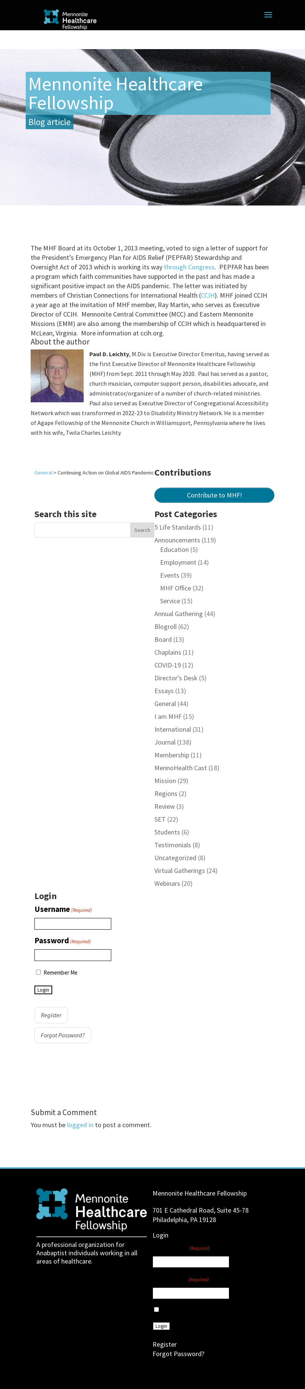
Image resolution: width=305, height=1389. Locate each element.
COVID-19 (167, 665)
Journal (165, 742)
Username (63, 909)
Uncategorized (175, 857)
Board (163, 639)
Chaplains (167, 652)
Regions (165, 793)
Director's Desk (176, 678)
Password (62, 941)
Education (174, 549)
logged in (80, 1124)
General (165, 703)
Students (167, 832)
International (172, 729)
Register (51, 1015)
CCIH (208, 295)
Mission (165, 780)
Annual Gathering (178, 613)
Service (170, 600)
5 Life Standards (177, 527)
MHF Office (175, 588)
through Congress (189, 267)
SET (160, 819)
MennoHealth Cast (180, 767)
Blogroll (165, 626)
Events (169, 575)
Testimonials (172, 845)
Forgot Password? (63, 1035)
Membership (171, 755)
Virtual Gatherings (179, 870)
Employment (178, 562)
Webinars (167, 883)
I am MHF (168, 716)
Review (164, 806)
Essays (164, 690)
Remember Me (61, 972)
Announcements (177, 540)
